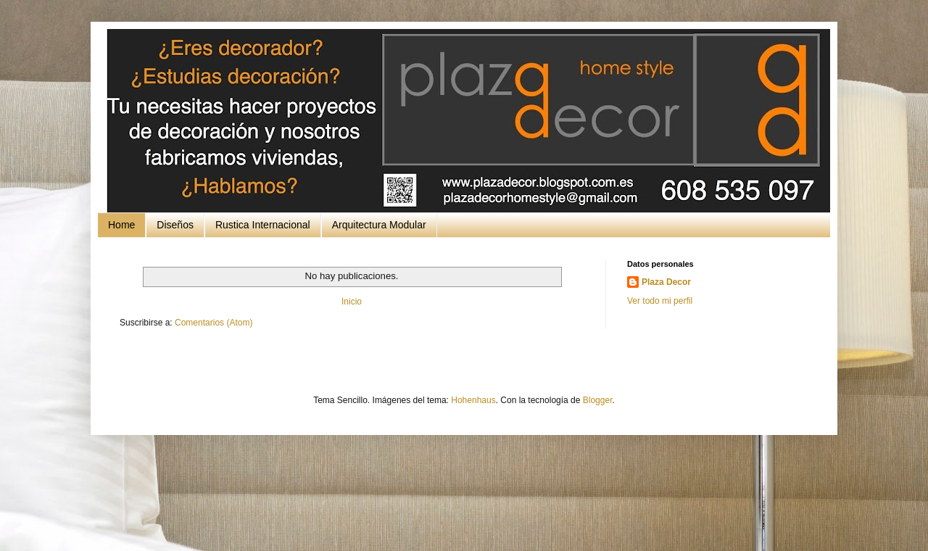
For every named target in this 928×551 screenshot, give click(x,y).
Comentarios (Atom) (213, 323)
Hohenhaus (473, 400)
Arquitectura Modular (379, 225)
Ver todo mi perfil (659, 301)
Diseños (175, 225)
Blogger (598, 400)
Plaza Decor (666, 282)
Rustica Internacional (262, 225)
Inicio (351, 302)
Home (121, 225)
